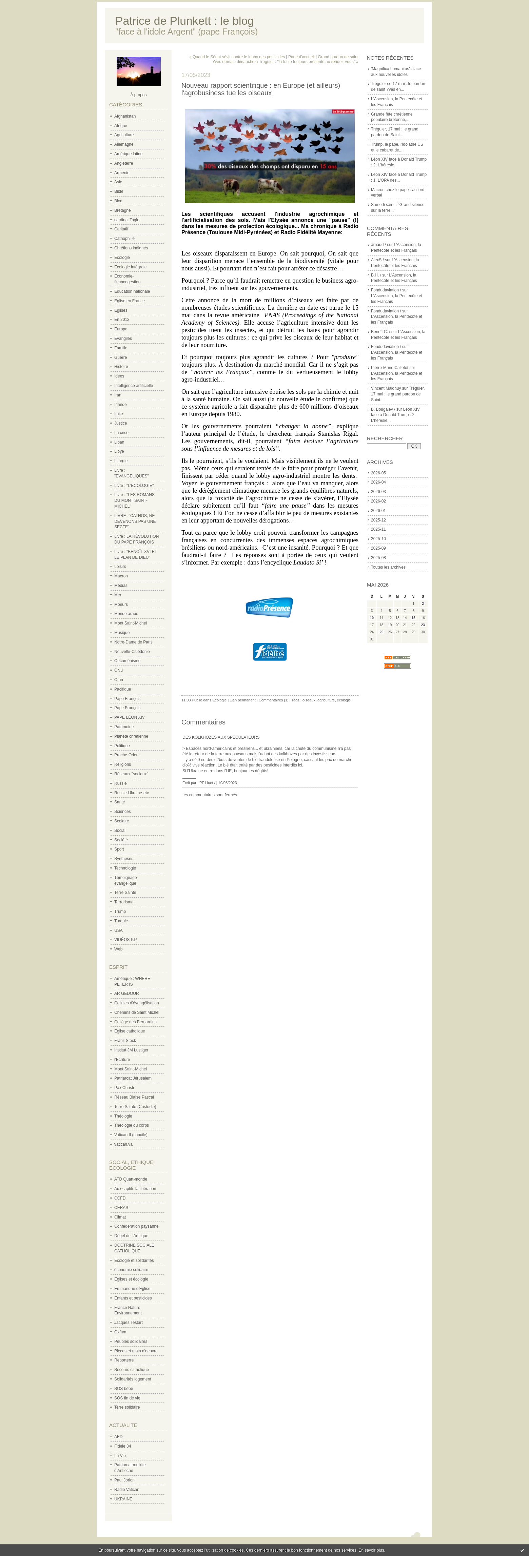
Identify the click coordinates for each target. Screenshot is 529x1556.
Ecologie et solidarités (134, 1260)
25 (381, 632)
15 (413, 618)
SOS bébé (123, 1388)
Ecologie (122, 257)
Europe (121, 329)
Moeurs (121, 604)
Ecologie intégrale (130, 267)
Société (121, 840)
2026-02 (378, 501)
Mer (117, 595)
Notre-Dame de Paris (133, 642)
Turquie (121, 921)
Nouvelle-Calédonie (132, 651)
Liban (119, 442)
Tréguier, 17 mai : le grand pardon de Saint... (398, 394)
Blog (118, 201)
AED (118, 1436)
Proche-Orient (127, 755)
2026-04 (378, 482)
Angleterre (123, 163)
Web (118, 949)
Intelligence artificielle (133, 385)
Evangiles (123, 338)
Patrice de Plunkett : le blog (184, 21)
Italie (118, 413)
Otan (118, 679)
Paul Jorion (124, 1480)
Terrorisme (124, 902)
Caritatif (121, 229)
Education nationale (132, 291)
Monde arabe (126, 613)
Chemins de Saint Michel (136, 1012)
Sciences (122, 811)
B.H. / (376, 275)
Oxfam (120, 1332)
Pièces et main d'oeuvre (136, 1351)
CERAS (121, 1207)
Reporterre (124, 1360)
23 (423, 625)
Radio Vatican (126, 1489)
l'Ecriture (122, 1059)
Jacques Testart (128, 1322)
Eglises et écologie (131, 1279)
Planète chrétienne (131, 736)
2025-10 (378, 538)
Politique (122, 745)
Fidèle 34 (122, 1446)
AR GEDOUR (126, 993)
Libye (119, 451)
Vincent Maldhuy (386, 388)
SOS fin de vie (127, 1398)
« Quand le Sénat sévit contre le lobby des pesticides (237, 57)
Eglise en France (129, 301)
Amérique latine (128, 153)
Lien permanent (242, 700)
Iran (117, 395)
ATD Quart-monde (130, 1179)
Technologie (125, 868)
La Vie (120, 1455)
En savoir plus (371, 1550)
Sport (119, 849)
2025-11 (378, 529)
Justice (120, 423)
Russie (120, 783)
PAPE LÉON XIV (129, 717)
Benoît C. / (380, 331)
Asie (118, 182)
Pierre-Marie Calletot (389, 367)
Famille (121, 348)
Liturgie (121, 460)
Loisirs (120, 566)
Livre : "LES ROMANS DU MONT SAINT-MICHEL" (134, 500)
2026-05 (378, 473)
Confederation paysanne (136, 1226)
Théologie (123, 1116)
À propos (138, 95)
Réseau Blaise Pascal (134, 1097)
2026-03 (378, 491)
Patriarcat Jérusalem (133, 1078)
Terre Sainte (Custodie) (135, 1106)
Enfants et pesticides (133, 1298)
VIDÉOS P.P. (125, 939)
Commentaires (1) (274, 700)
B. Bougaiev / (383, 409)
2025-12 (378, 520)
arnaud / (378, 244)
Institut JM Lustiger (131, 1050)
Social (119, 830)
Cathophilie (124, 238)
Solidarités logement (132, 1379)
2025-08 (378, 557)
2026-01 (378, 510)
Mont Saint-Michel (130, 623)
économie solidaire (131, 1269)
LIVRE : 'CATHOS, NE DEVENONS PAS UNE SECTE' (135, 521)
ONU (118, 670)
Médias (121, 585)
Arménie (122, 172)
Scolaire (121, 821)
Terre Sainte (125, 892)
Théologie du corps (131, 1125)
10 (372, 618)
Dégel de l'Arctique (131, 1235)
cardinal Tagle (126, 220)
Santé (119, 802)
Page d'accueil (301, 57)
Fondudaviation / (386, 290)
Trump (120, 911)
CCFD (119, 1198)
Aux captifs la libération (135, 1188)
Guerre (120, 357)
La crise (121, 432)
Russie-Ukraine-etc (131, 793)
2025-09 (378, 548)
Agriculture (124, 134)
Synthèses (123, 858)
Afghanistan (125, 116)
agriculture (326, 700)
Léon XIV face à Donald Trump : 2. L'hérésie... (395, 415)
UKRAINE (123, 1499)
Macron (121, 576)
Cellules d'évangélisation (136, 1003)
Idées (119, 376)
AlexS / (377, 260)
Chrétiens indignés (131, 248)
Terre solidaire (127, 1407)
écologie (344, 700)
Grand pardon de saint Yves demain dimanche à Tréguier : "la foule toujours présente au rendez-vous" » (285, 59)
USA (118, 930)
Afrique (120, 125)
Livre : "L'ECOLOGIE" (134, 485)
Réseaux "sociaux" (131, 774)
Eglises (121, 310)
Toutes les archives (388, 567)
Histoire (121, 366)
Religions (122, 764)
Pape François (127, 698)
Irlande (120, 404)
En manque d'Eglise (132, 1288)
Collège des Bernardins (135, 1022)
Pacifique (122, 689)
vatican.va (123, 1144)
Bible (118, 191)
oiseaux (308, 700)
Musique (122, 632)
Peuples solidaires (130, 1341)
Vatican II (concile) (131, 1134)
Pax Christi (124, 1087)
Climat (120, 1217)
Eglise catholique (129, 1031)
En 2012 (122, 319)
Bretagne (122, 210)
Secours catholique (131, 1369)
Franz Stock (125, 1040)
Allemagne (124, 144)
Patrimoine (124, 726)
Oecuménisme (127, 660)
